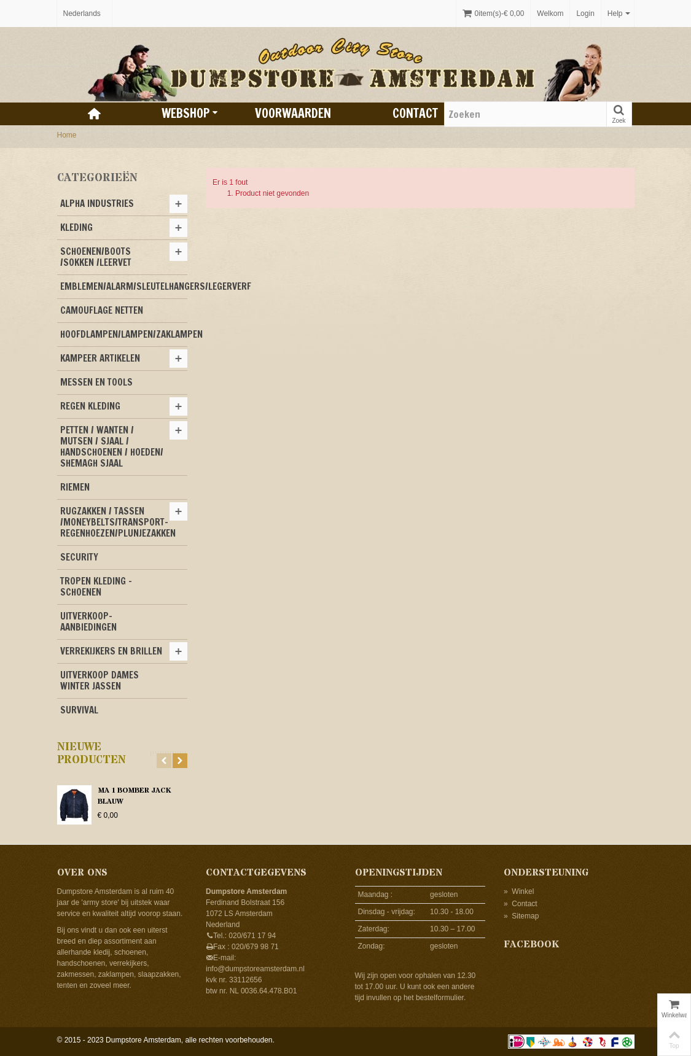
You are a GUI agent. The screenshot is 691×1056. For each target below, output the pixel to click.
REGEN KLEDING (90, 406)
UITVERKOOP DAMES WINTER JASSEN (99, 681)
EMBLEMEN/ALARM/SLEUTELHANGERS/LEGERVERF (124, 286)
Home (67, 135)
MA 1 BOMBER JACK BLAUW (134, 796)
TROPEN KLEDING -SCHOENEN (96, 587)
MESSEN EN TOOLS (96, 382)
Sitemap (521, 916)
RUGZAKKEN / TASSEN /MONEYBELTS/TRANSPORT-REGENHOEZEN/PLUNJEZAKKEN (118, 522)
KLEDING (76, 227)
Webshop (190, 113)
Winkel (519, 891)
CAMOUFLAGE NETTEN (101, 310)
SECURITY (79, 557)
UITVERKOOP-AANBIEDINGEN (88, 622)
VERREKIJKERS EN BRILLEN (111, 651)
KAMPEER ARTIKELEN (100, 358)
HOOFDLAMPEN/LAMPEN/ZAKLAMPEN (124, 334)
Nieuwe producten (91, 753)
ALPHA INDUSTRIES (97, 203)
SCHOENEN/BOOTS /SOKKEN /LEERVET (95, 257)
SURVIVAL (79, 710)
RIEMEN (75, 487)
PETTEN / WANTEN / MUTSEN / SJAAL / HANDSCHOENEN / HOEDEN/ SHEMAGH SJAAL (111, 447)
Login (585, 13)
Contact (415, 113)
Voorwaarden (293, 113)
